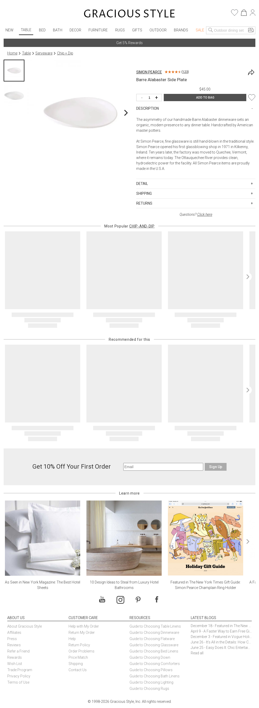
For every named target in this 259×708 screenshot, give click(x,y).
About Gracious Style (24, 626)
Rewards (14, 657)
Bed (42, 30)
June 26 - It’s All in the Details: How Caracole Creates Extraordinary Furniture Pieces (221, 642)
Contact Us (78, 670)
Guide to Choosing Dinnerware (154, 632)
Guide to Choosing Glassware (154, 645)
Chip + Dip (65, 53)
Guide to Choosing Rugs (149, 688)
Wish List (14, 664)
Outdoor (158, 30)
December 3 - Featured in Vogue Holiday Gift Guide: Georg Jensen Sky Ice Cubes (221, 637)
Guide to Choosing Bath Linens (155, 676)
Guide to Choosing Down (150, 657)
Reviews (14, 645)
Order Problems (81, 651)
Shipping (76, 664)
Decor (75, 30)
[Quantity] (150, 98)
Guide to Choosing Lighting (152, 682)
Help (72, 639)
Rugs (120, 30)
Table (26, 30)
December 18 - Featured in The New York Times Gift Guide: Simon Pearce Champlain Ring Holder (221, 626)
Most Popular (129, 226)
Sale (200, 30)
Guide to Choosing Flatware (152, 639)
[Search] (210, 30)
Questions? (196, 214)
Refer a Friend (18, 651)
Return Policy (79, 645)
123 (185, 72)
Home (12, 53)
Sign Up (215, 467)
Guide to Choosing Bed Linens (154, 651)
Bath (57, 30)
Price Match (78, 657)
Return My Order (82, 632)
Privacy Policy (18, 676)
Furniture (98, 30)
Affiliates (14, 632)
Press (12, 639)
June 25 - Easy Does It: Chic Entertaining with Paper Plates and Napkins (221, 647)
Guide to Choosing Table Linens (155, 626)
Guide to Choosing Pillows (151, 670)
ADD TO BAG (205, 97)
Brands (181, 30)
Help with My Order (84, 626)
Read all (197, 653)
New (9, 30)
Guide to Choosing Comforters (155, 664)
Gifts (137, 30)
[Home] (129, 14)
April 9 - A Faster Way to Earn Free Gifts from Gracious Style (221, 631)
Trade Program (19, 670)
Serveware (43, 53)
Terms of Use (18, 682)
